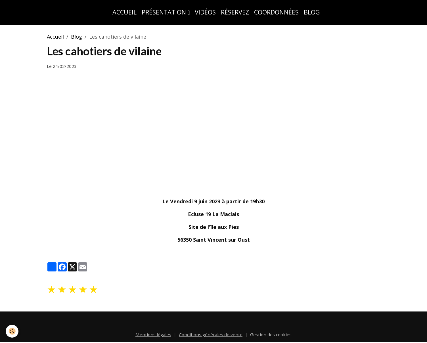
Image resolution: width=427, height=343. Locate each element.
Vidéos (205, 12)
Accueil (124, 12)
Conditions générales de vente (210, 334)
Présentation (165, 12)
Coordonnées (276, 12)
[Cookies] (12, 331)
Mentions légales (153, 334)
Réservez (235, 12)
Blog (312, 12)
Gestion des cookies (271, 334)
